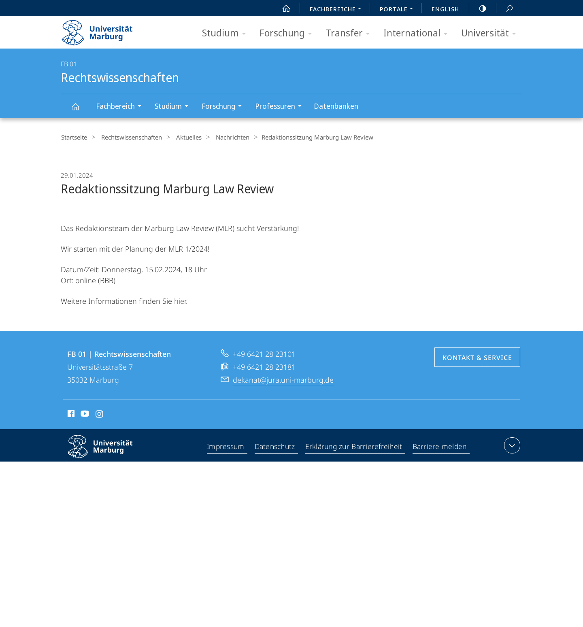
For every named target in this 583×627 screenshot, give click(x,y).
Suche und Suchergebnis (504, 8)
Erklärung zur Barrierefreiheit (354, 446)
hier (180, 300)
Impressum (226, 446)
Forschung (288, 33)
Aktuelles (181, 137)
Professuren (281, 107)
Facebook (70, 414)
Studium (226, 33)
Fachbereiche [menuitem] (338, 10)
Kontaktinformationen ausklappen (511, 444)
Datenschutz (275, 446)
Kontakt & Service (477, 356)
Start (282, 8)
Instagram (100, 414)
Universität (491, 33)
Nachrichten (221, 137)
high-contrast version (478, 8)
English (445, 9)
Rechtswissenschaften (80, 110)
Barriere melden (440, 446)
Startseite (74, 137)
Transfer (350, 33)
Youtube (84, 414)
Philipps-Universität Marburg (107, 452)
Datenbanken (336, 106)
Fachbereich (121, 107)
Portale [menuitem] (398, 10)
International (418, 33)
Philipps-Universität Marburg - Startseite (104, 30)
